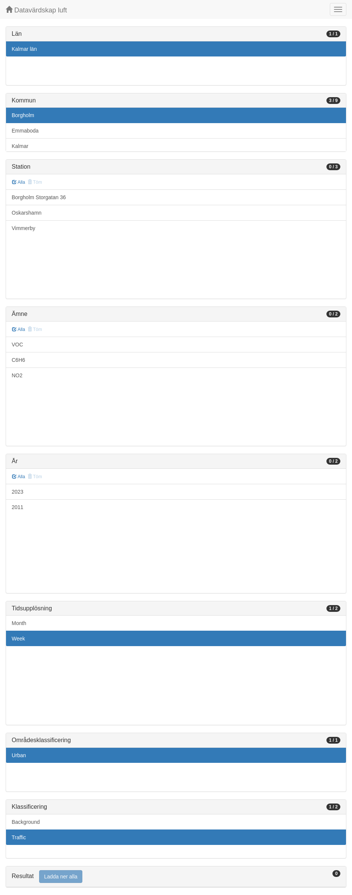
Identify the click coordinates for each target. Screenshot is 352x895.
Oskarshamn (26, 213)
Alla (18, 182)
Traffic (19, 837)
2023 (17, 492)
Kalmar (20, 146)
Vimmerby (23, 228)
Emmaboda (25, 131)
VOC (17, 345)
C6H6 (18, 360)
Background (26, 822)
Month (19, 623)
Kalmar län (24, 49)
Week (18, 639)
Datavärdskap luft (36, 10)
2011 (17, 507)
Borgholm (23, 115)
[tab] (176, 876)
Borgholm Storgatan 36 (39, 197)
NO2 (17, 375)
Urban (19, 755)
